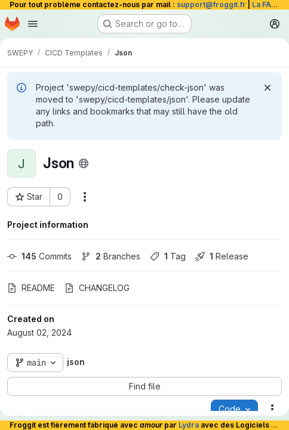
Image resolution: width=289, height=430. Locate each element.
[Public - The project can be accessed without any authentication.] (83, 163)
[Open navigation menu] (32, 23)
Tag (168, 256)
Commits (39, 256)
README (31, 288)
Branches (110, 256)
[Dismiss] (267, 88)
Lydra (189, 424)
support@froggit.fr (211, 4)
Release (221, 256)
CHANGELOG (97, 288)
